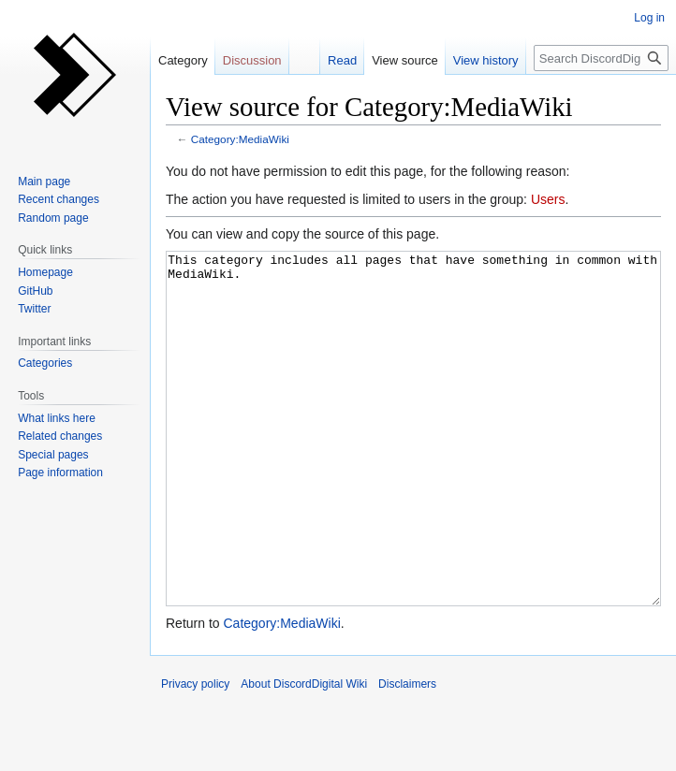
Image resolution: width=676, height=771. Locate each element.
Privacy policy (195, 754)
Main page (44, 181)
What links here (57, 418)
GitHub (35, 291)
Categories (45, 363)
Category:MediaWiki (240, 139)
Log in (649, 17)
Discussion (252, 60)
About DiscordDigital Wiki (304, 754)
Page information (60, 472)
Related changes (60, 436)
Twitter (34, 308)
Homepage (45, 272)
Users (548, 199)
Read (342, 60)
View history (486, 60)
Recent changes (58, 199)
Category (183, 60)
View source (405, 60)
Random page (53, 218)
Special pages (53, 454)
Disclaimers (407, 754)
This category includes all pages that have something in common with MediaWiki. (413, 463)
